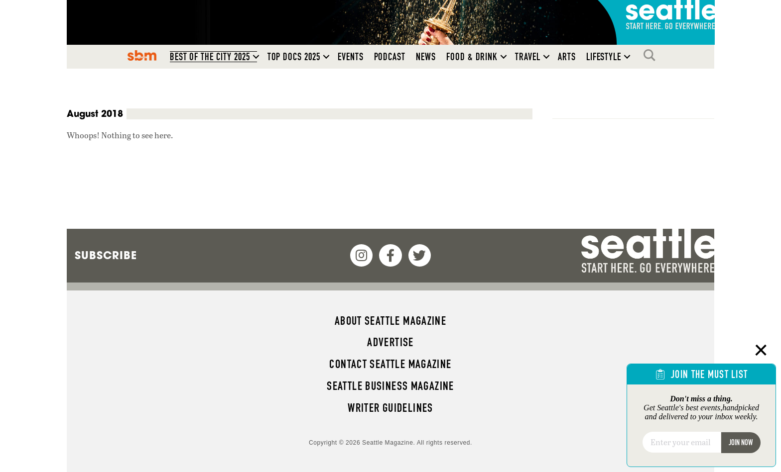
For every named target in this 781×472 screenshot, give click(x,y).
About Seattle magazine (390, 321)
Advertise (390, 342)
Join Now (741, 442)
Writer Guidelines (390, 408)
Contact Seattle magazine (390, 364)
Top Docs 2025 (293, 57)
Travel (527, 57)
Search (652, 55)
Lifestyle (604, 57)
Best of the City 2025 (210, 57)
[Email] (681, 442)
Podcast (390, 57)
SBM (141, 55)
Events (351, 57)
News (426, 57)
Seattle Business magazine (390, 386)
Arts (567, 57)
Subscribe (106, 255)
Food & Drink (472, 57)
